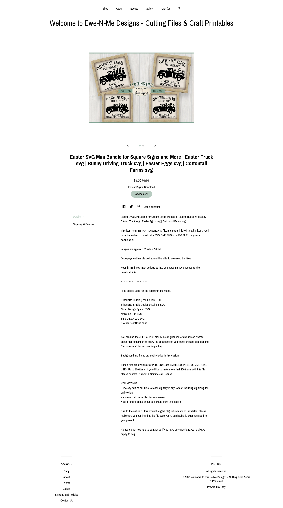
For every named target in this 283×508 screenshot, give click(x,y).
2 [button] (143, 145)
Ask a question (152, 207)
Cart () (166, 8)
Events (134, 8)
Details (78, 217)
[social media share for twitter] (132, 207)
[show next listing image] (155, 146)
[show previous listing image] (128, 146)
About (119, 8)
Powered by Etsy (216, 487)
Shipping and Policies (66, 495)
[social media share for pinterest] (139, 207)
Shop (105, 8)
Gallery (150, 8)
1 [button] (140, 145)
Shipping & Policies (83, 224)
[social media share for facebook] (124, 207)
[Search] (179, 9)
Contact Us (66, 500)
